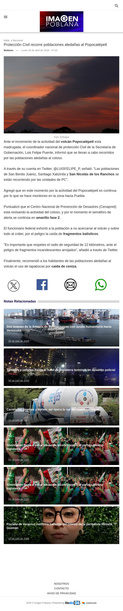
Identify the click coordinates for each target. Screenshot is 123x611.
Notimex (8, 50)
